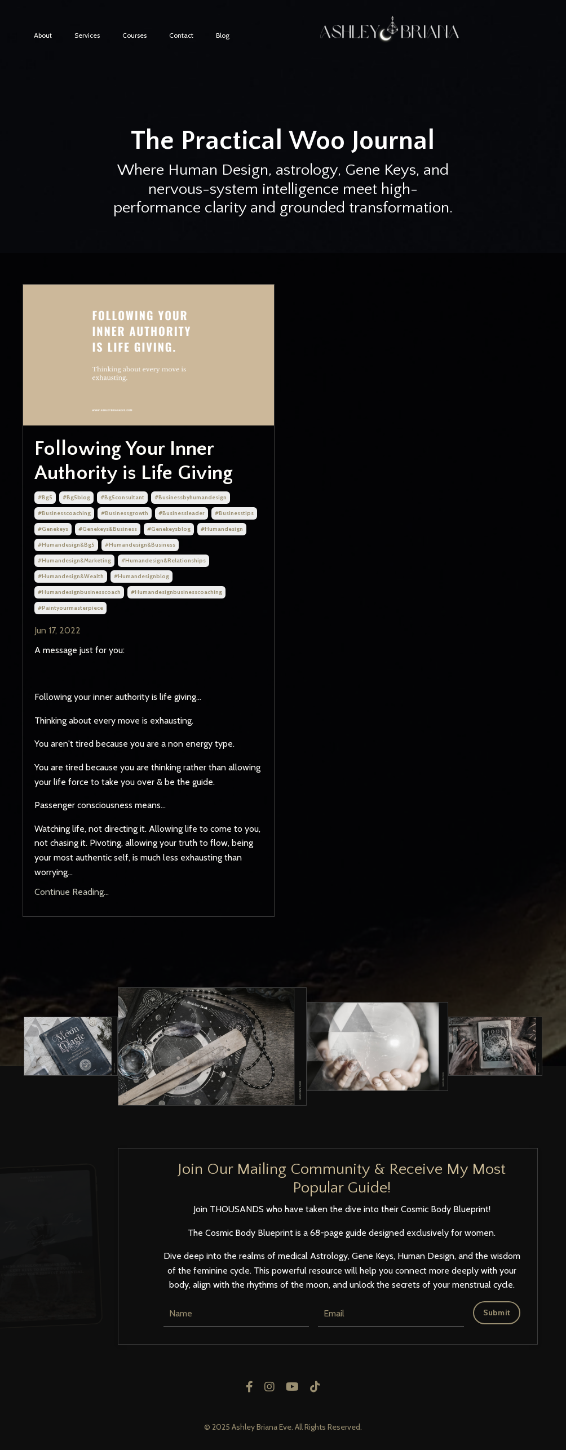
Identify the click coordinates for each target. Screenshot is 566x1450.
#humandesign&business (140, 544)
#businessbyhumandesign (190, 497)
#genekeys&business (107, 529)
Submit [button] (497, 1312)
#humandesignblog (141, 576)
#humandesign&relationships (163, 560)
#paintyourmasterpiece (70, 607)
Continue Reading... (71, 891)
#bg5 (45, 497)
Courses (134, 35)
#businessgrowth (124, 513)
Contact (181, 35)
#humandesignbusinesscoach (79, 592)
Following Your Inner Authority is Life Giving (133, 460)
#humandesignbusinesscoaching (176, 592)
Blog (222, 35)
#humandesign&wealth (71, 576)
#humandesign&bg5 (66, 544)
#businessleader (181, 513)
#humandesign (222, 529)
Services (87, 35)
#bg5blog (76, 497)
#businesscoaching (64, 513)
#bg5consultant (122, 497)
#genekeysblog (169, 529)
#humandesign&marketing (74, 560)
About (43, 35)
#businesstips (234, 513)
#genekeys (53, 529)
